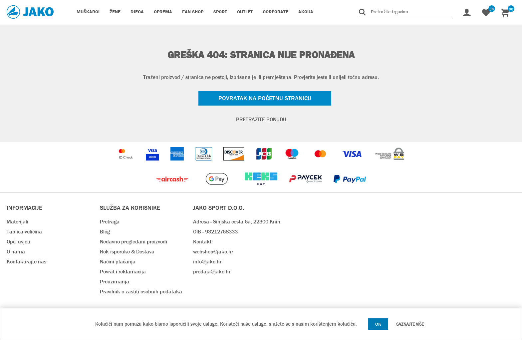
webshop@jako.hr (213, 251)
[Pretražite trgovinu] (405, 11)
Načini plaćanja (117, 261)
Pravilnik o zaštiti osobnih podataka (141, 291)
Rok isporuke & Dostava (127, 251)
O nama (16, 251)
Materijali (17, 221)
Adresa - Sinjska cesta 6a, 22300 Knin (236, 221)
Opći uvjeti (18, 241)
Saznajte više (410, 324)
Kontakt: (203, 241)
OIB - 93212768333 (215, 231)
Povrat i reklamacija (123, 271)
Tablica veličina (24, 231)
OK (378, 324)
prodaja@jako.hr (211, 271)
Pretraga (110, 221)
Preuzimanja (114, 281)
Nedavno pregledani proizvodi (133, 241)
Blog (105, 231)
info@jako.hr (207, 261)
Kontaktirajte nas (26, 261)
